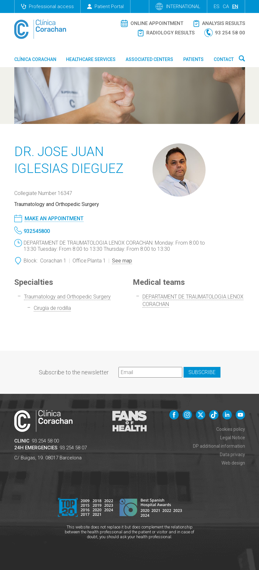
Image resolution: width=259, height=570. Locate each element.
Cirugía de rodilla (52, 308)
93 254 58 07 (73, 448)
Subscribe (202, 372)
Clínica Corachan (35, 59)
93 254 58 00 (45, 441)
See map (122, 261)
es (217, 6)
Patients (193, 59)
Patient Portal (105, 6)
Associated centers (149, 59)
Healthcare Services (91, 59)
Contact (224, 59)
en (235, 6)
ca (226, 6)
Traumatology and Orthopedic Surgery (67, 297)
